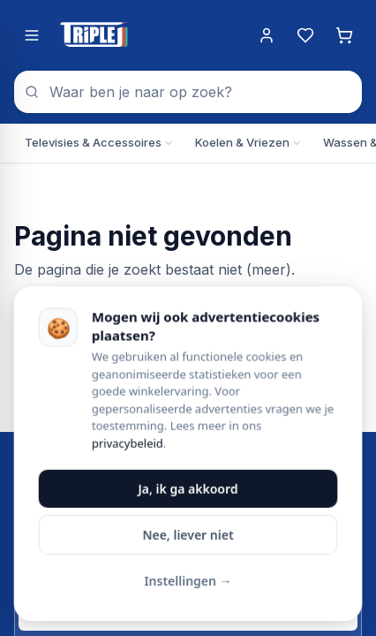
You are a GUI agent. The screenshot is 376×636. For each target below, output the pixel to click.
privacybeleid (127, 445)
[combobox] (188, 92)
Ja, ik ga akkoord (188, 490)
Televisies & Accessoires (99, 142)
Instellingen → (187, 582)
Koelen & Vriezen (248, 142)
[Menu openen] (31, 35)
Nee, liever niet (187, 536)
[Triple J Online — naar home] (93, 35)
